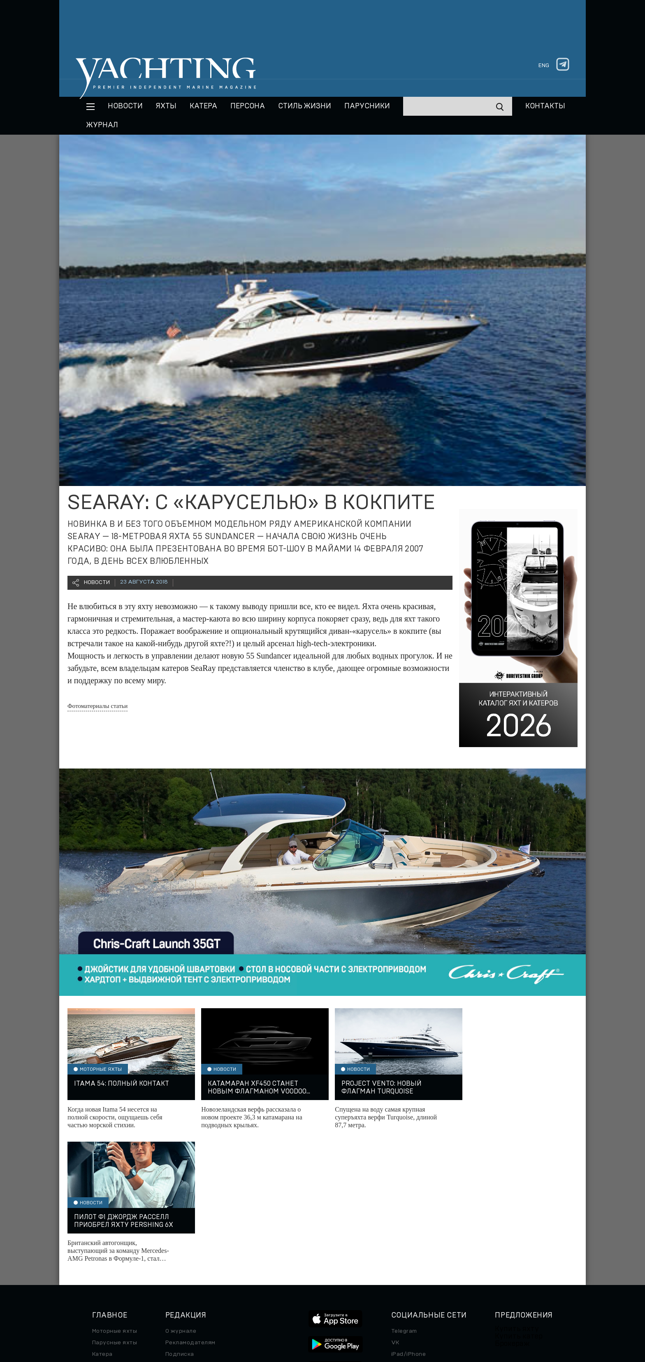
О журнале (180, 1198)
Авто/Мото (108, 1256)
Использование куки (452, 1314)
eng (543, 65)
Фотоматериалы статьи (97, 706)
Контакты (545, 106)
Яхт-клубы (510, 1248)
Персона (247, 106)
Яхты (166, 106)
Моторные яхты (114, 1198)
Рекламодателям (190, 1209)
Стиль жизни (304, 106)
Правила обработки (390, 1314)
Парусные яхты (114, 1209)
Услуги (505, 1260)
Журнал (102, 125)
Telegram (404, 1198)
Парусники (367, 106)
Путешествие (111, 1233)
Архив (174, 1233)
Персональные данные (326, 1314)
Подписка (179, 1221)
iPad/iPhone (408, 1221)
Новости (125, 106)
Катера (203, 106)
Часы (99, 1267)
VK (395, 1209)
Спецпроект (109, 1244)
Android (402, 1233)
